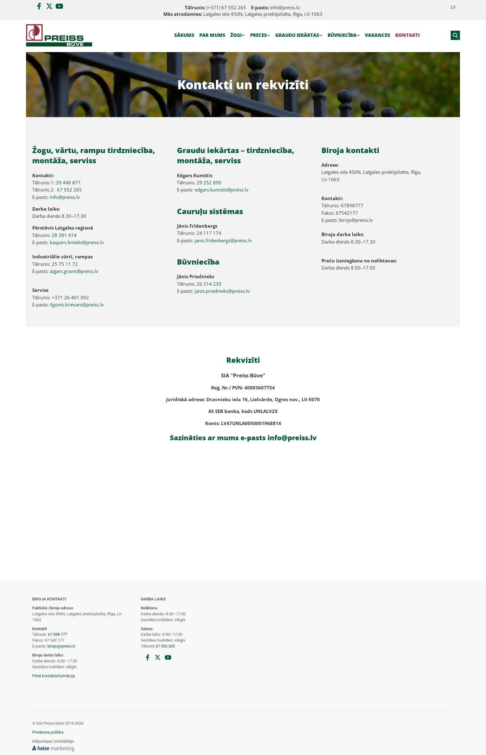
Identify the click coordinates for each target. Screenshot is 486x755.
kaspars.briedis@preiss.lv (77, 242)
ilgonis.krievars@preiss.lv (77, 304)
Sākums (184, 35)
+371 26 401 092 (70, 297)
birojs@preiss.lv (61, 646)
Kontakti (407, 35)
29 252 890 (209, 182)
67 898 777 (57, 634)
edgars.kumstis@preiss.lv (222, 190)
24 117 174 (209, 233)
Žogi (236, 35)
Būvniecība (342, 35)
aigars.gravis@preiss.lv (74, 271)
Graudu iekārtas (297, 35)
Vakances (377, 35)
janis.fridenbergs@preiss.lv (223, 240)
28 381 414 (64, 235)
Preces (258, 35)
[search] (455, 35)
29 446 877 (68, 182)
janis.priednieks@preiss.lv (222, 291)
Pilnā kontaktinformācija (53, 676)
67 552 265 (69, 190)
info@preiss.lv (285, 7)
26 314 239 (209, 284)
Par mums (212, 35)
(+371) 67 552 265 (226, 7)
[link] (238, 35)
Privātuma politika (48, 732)
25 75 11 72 (65, 264)
